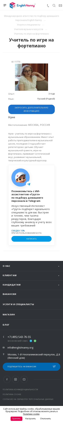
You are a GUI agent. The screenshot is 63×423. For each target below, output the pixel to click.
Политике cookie (31, 414)
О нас (6, 265)
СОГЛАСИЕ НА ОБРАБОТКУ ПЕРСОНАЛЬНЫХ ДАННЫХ (28, 399)
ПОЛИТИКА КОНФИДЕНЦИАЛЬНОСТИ (20, 389)
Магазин (9, 314)
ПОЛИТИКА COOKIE (12, 394)
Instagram (15, 379)
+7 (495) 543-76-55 (19, 337)
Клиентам (9, 275)
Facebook (7, 379)
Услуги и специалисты (18, 304)
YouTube (24, 379)
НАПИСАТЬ (31, 238)
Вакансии (9, 294)
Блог (6, 324)
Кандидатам (12, 284)
